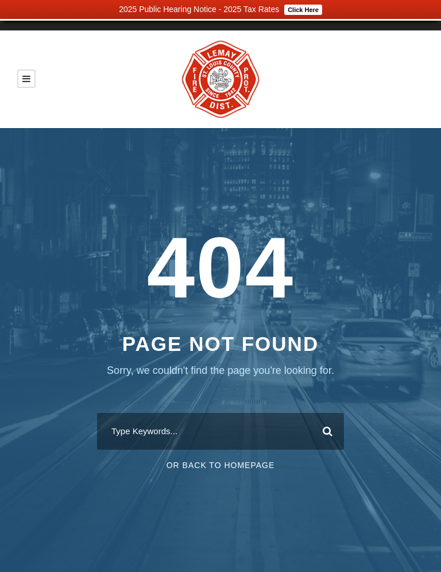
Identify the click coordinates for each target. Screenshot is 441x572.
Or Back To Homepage (221, 465)
